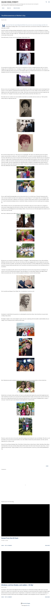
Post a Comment (8, 545)
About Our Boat (16, 8)
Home (2, 8)
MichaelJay (28, 605)
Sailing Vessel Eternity (9, 2)
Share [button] (47, 466)
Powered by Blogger (25, 603)
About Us (8, 8)
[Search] (46, 2)
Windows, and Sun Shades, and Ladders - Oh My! (17, 585)
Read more (47, 545)
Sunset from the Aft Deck (9, 538)
